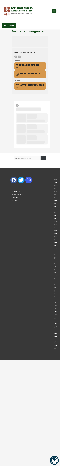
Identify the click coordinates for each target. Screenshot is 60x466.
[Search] (15, 57)
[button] (9, 25)
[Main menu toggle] (54, 11)
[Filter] (19, 57)
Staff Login (16, 191)
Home (14, 200)
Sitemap (15, 197)
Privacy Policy (17, 194)
